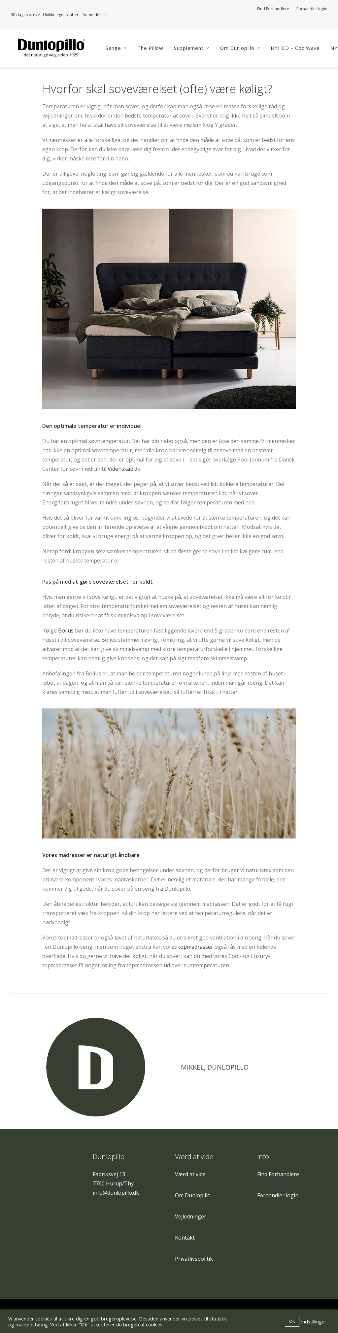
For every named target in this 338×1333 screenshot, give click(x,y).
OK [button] (292, 1321)
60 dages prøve (25, 14)
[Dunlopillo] (51, 49)
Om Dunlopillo (246, 50)
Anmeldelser (94, 14)
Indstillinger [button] (313, 1321)
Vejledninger (190, 1216)
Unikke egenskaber (63, 14)
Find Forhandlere (273, 9)
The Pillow (157, 50)
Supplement (197, 50)
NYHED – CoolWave (301, 50)
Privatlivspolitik (194, 1258)
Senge (122, 50)
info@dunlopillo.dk (116, 1192)
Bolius (66, 630)
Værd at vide (190, 1174)
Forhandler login (311, 9)
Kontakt (185, 1237)
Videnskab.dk (124, 469)
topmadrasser (195, 947)
